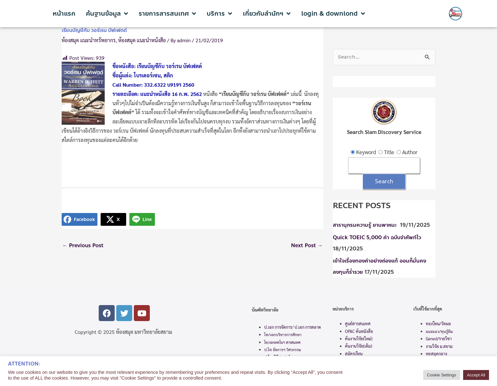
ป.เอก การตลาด (307, 327)
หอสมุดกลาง (436, 353)
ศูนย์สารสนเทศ (358, 323)
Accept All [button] (476, 375)
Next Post (306, 245)
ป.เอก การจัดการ (278, 327)
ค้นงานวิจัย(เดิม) (358, 346)
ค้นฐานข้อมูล (107, 14)
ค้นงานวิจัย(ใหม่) (358, 338)
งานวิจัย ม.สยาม (439, 346)
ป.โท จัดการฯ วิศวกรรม (282, 349)
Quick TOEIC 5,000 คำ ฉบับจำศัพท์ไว (379, 238)
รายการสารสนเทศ (167, 14)
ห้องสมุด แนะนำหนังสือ (142, 40)
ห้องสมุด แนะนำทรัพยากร (89, 40)
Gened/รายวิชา (439, 338)
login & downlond (333, 14)
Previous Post (84, 245)
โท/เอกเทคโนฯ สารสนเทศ (282, 342)
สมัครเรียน (354, 353)
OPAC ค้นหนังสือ (359, 331)
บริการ (219, 14)
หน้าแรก (64, 14)
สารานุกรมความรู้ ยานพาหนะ (366, 226)
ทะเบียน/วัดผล (438, 323)
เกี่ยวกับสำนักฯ (267, 14)
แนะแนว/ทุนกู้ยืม (439, 331)
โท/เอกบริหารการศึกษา (283, 334)
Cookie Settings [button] (441, 375)
